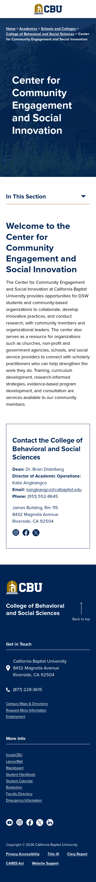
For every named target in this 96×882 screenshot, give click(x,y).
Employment (15, 716)
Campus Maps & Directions (27, 703)
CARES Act (15, 863)
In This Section (26, 197)
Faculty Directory (19, 793)
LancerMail (14, 761)
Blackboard (14, 768)
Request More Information (26, 710)
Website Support (45, 863)
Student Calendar (19, 781)
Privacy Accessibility (22, 854)
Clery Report (77, 854)
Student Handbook (20, 774)
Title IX (53, 854)
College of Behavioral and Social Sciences (40, 34)
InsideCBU (14, 755)
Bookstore (14, 787)
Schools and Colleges (58, 28)
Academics (28, 28)
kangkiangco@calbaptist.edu (54, 489)
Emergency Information (24, 800)
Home (11, 28)
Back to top (81, 619)
